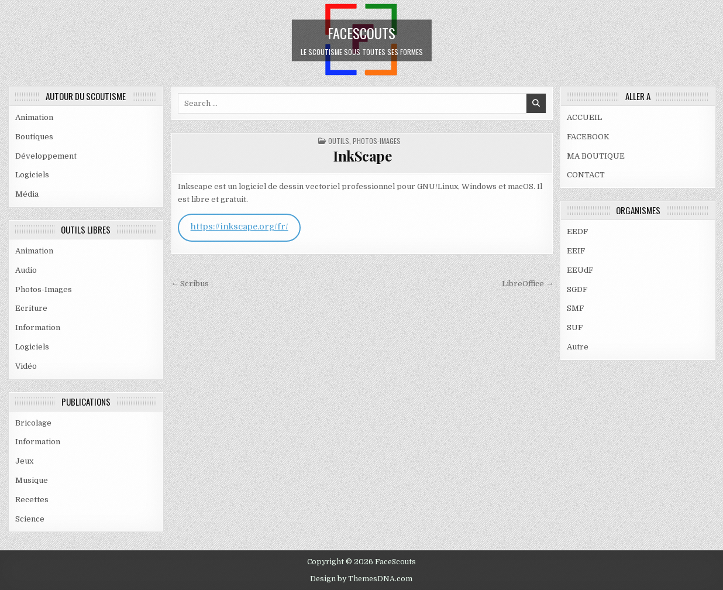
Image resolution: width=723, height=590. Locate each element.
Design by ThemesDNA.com (361, 579)
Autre (577, 346)
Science (29, 518)
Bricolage (33, 423)
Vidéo (26, 366)
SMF (575, 308)
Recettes (32, 499)
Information (37, 327)
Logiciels (32, 174)
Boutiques (34, 136)
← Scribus (190, 283)
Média (27, 194)
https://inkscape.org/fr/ (239, 227)
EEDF (577, 231)
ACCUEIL (584, 117)
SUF (575, 327)
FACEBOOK (588, 136)
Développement (46, 156)
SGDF (577, 289)
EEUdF (580, 270)
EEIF (576, 250)
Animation (34, 117)
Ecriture (31, 308)
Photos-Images (43, 289)
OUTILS (338, 141)
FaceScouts (361, 32)
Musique (31, 480)
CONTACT (586, 174)
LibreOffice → (527, 283)
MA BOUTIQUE (596, 156)
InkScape (362, 155)
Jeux (24, 461)
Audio (26, 270)
